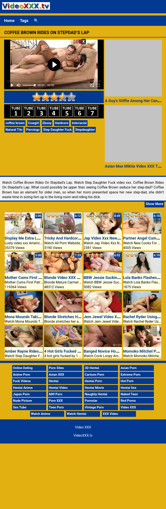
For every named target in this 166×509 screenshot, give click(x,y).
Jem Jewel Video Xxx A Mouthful (112, 316)
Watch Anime (40, 414)
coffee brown (14, 123)
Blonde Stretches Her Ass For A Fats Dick (80, 316)
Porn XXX (56, 401)
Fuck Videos (22, 381)
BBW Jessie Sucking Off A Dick (111, 277)
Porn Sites (56, 368)
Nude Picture (22, 401)
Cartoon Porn (94, 375)
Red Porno (128, 401)
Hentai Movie (94, 388)
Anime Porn (21, 375)
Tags (24, 20)
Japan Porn (21, 394)
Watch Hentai (76, 414)
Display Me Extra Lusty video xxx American (42, 238)
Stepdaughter (85, 130)
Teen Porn (56, 407)
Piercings (33, 130)
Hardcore (61, 123)
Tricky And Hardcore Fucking (69, 238)
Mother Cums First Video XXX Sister (36, 277)
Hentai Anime (23, 388)
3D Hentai (92, 368)
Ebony (47, 123)
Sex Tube (19, 407)
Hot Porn (127, 381)
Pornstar (91, 401)
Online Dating (23, 368)
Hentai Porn (93, 381)
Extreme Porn (130, 375)
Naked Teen (129, 394)
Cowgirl (33, 123)
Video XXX (128, 407)
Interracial (79, 123)
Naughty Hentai (96, 394)
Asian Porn (129, 368)
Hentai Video (58, 388)
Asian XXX (56, 375)
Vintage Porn (94, 407)
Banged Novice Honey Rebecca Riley (116, 351)
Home (9, 20)
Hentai (53, 381)
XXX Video (110, 414)
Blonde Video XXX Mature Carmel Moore (79, 277)
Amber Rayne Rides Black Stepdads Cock (41, 351)
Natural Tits (13, 130)
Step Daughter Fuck (57, 130)
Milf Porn (55, 394)
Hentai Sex (128, 388)
